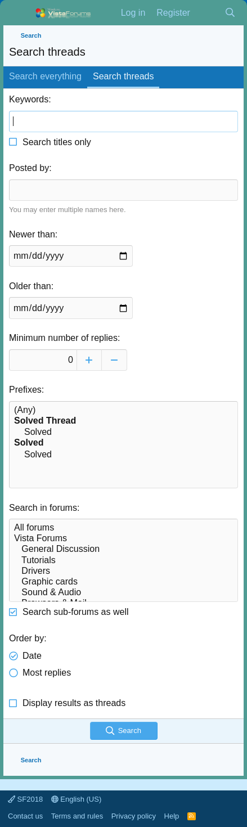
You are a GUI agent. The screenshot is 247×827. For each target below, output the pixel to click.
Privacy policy (133, 816)
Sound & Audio (123, 592)
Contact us (25, 816)
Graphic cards (123, 582)
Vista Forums (123, 538)
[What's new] (207, 13)
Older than (30, 286)
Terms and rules (77, 816)
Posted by (29, 168)
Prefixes (25, 389)
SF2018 (25, 799)
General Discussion (123, 549)
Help (171, 816)
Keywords (28, 99)
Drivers (123, 571)
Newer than (32, 234)
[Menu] (19, 13)
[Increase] (89, 360)
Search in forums (43, 508)
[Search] (229, 13)
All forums (123, 528)
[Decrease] (114, 360)
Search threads (123, 76)
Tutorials (123, 560)
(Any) (123, 410)
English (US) (76, 799)
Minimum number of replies (63, 338)
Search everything (45, 76)
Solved (123, 432)
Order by (26, 638)
